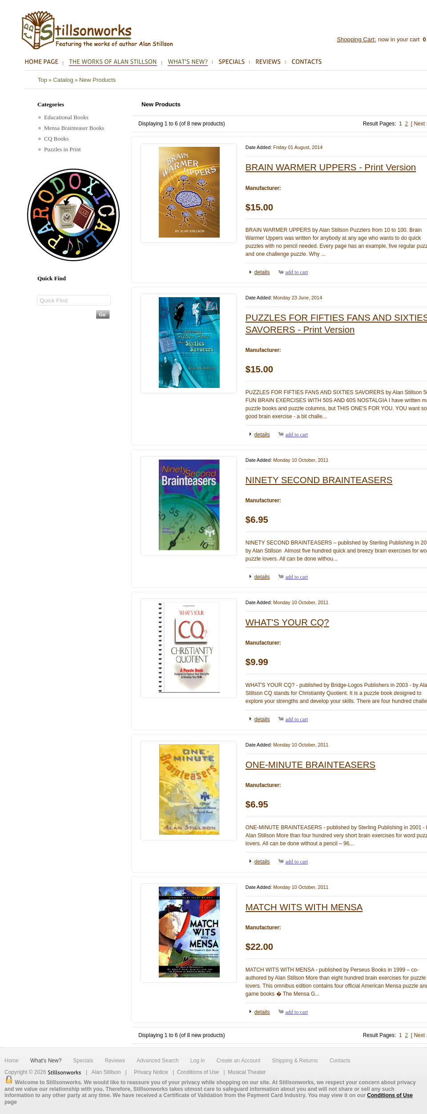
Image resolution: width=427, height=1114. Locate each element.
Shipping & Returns (295, 1060)
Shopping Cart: (356, 39)
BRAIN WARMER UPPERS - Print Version (331, 167)
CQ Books (53, 138)
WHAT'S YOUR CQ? (287, 622)
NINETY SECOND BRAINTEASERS (319, 480)
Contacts (340, 1060)
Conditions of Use (198, 1072)
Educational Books (63, 117)
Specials (83, 1060)
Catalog (63, 80)
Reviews (115, 1060)
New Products (97, 80)
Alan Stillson (106, 1072)
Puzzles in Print (59, 149)
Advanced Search (158, 1060)
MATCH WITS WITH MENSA (304, 907)
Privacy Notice (151, 1072)
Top (42, 80)
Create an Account (238, 1060)
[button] (260, 272)
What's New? (45, 1060)
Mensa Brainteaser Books (71, 128)
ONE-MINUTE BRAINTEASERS (310, 765)
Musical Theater (247, 1072)
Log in (197, 1060)
